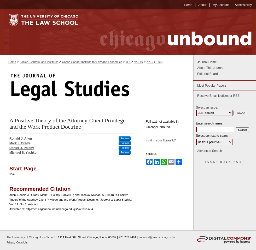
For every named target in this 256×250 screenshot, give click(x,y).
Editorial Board (207, 74)
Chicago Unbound (171, 32)
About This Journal (210, 68)
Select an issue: (207, 107)
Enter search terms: (209, 123)
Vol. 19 (138, 61)
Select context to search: (213, 136)
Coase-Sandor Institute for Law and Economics (92, 61)
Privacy (11, 242)
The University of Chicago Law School (31, 237)
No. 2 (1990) (154, 61)
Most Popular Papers (211, 85)
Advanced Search (209, 151)
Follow (124, 138)
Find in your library (161, 140)
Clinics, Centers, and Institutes (39, 61)
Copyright (22, 242)
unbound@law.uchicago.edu (156, 237)
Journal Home (207, 62)
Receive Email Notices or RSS (218, 96)
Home (12, 61)
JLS (128, 61)
